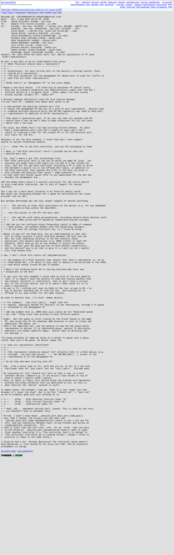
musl (88, 4)
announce (86, 2)
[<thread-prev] (21, 12)
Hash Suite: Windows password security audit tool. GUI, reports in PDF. (31, 10)
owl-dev (103, 2)
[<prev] (4, 12)
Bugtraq (138, 4)
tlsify (101, 4)
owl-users (95, 2)
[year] (54, 12)
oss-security (167, 2)
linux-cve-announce (159, 7)
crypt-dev (120, 4)
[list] (60, 12)
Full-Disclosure (149, 4)
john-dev (121, 2)
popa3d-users (154, 2)
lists (77, 2)
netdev (123, 7)
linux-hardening (143, 7)
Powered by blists (8, 547)
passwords (109, 4)
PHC (170, 7)
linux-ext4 (131, 7)
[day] (42, 12)
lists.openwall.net (8, 2)
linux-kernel (162, 4)
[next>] (11, 12)
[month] (48, 12)
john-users (112, 2)
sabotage (94, 4)
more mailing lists (25, 547)
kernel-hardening (78, 4)
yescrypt (144, 2)
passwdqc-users (132, 2)
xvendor (128, 4)
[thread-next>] (33, 12)
